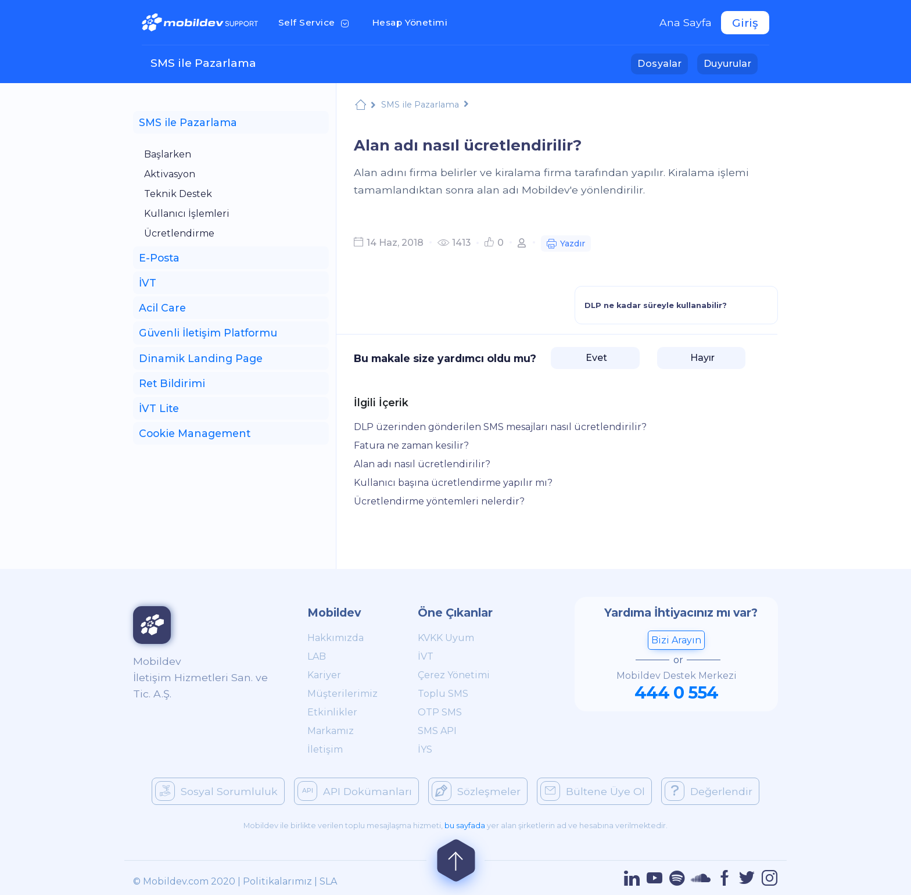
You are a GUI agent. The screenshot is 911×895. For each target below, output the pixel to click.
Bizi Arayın (676, 640)
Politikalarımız (277, 881)
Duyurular (731, 62)
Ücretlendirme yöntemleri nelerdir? (439, 501)
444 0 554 (676, 692)
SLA (328, 881)
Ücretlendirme (179, 233)
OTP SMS (440, 712)
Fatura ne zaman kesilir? (411, 445)
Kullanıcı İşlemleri (186, 213)
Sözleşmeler (476, 791)
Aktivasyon (169, 174)
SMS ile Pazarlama (203, 63)
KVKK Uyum (446, 637)
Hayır (701, 357)
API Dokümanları (354, 791)
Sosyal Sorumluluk (216, 791)
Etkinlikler (332, 712)
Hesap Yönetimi (413, 21)
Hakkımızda (335, 637)
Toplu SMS (443, 693)
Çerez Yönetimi (454, 675)
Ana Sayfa (685, 22)
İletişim (325, 749)
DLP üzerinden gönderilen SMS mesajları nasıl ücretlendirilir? (500, 426)
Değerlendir (708, 791)
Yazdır (566, 245)
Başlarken (167, 154)
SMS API (437, 730)
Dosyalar (662, 62)
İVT (425, 656)
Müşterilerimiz (342, 693)
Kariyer (324, 675)
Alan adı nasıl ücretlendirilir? (422, 464)
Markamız (330, 730)
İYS (425, 749)
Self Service (315, 21)
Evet (595, 357)
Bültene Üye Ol (592, 791)
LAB (316, 656)
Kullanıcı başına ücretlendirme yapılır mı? (453, 482)
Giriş (745, 23)
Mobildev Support (360, 106)
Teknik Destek (178, 193)
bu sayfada (465, 825)
